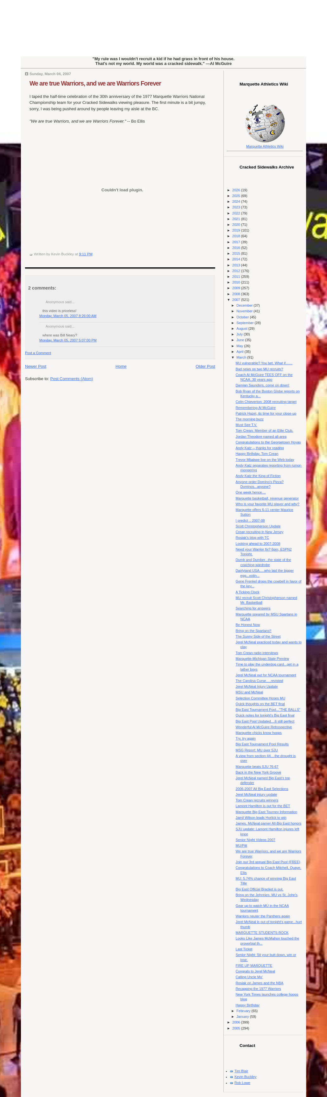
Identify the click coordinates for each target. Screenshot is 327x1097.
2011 (236, 276)
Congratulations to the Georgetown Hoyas (268, 442)
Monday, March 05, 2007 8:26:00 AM (67, 316)
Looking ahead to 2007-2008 (258, 543)
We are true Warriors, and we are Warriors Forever (95, 83)
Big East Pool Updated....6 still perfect (265, 721)
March (241, 357)
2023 (236, 207)
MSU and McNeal (249, 692)
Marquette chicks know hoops (259, 733)
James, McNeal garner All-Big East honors (269, 823)
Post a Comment (38, 353)
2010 (236, 282)
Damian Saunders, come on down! (262, 385)
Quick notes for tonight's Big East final (265, 715)
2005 (236, 1028)
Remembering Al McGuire (256, 408)
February (243, 1011)
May (240, 346)
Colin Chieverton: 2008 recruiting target (266, 402)
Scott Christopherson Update (258, 526)
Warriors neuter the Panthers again (263, 916)
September (245, 323)
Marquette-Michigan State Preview (262, 658)
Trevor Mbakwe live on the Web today (265, 460)
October (243, 317)
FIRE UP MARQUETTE (254, 965)
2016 (236, 248)
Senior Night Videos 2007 (255, 840)
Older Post (205, 366)
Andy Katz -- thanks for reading (260, 448)
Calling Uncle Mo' (249, 977)
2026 (236, 190)
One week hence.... (251, 492)
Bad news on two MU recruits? (259, 369)
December (244, 305)
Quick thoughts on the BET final (260, 704)
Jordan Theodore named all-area (261, 436)
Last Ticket (244, 949)
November (244, 311)
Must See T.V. (246, 425)
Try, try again (246, 738)
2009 (236, 288)
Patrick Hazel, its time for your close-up (266, 413)
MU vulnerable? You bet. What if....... (264, 363)
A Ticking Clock (248, 592)
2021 (236, 219)
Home (121, 366)
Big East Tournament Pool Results (262, 744)
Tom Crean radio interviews (257, 653)
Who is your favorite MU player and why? (267, 504)
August (242, 328)
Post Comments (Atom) (71, 378)
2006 (236, 1022)
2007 (236, 300)
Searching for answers (253, 608)
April (240, 352)
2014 (236, 259)
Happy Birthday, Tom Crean (257, 454)
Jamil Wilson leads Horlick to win (261, 818)
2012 (236, 271)
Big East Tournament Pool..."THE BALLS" (268, 709)
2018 (236, 236)
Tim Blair (241, 1071)
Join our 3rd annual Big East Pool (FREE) (268, 862)
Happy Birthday (248, 1005)
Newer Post (35, 366)
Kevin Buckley (245, 1077)
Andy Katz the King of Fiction (258, 476)
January (243, 1016)
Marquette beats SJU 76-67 (257, 767)
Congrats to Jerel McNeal (255, 971)
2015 (236, 253)
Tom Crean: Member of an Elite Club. (264, 430)
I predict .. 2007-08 (250, 520)
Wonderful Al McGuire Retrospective (264, 727)
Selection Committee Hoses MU (260, 698)
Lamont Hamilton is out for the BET (263, 806)
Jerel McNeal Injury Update (257, 686)
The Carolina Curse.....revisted (259, 681)
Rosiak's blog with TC (252, 537)
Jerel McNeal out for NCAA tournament (266, 675)
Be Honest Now (248, 625)
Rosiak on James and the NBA (259, 983)
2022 (236, 213)
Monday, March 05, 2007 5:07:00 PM (68, 340)
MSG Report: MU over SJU (257, 750)
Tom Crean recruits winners (257, 800)
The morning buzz (250, 419)
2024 (236, 201)
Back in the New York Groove (258, 772)
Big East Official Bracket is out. (260, 889)
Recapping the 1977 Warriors (258, 989)
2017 (236, 242)
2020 (236, 224)
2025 (236, 196)
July (240, 334)
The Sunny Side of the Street (258, 636)
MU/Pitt (241, 845)
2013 (236, 265)
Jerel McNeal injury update (256, 794)
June (240, 340)
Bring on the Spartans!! (254, 631)
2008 (236, 294)
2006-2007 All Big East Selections (262, 789)
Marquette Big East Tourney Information (266, 812)
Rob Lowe (242, 1083)
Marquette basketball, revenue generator (267, 498)
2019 (236, 230)
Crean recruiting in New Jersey (260, 532)
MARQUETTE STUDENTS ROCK (262, 932)
